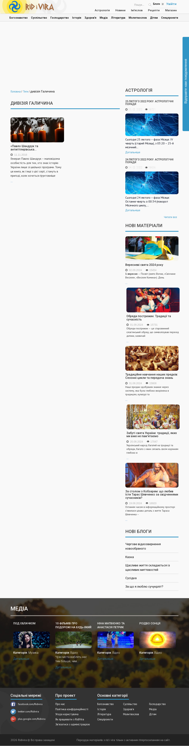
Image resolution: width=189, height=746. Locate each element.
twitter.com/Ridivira (25, 711)
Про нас (60, 704)
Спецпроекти (169, 17)
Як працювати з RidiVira (69, 719)
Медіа (104, 17)
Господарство (59, 17)
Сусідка (131, 578)
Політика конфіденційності (71, 709)
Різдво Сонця (149, 623)
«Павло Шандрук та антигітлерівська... (24, 147)
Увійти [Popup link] (171, 4)
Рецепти (154, 10)
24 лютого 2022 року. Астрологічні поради (149, 161)
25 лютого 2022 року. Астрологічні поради (149, 103)
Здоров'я (90, 17)
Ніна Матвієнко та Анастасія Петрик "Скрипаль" (111, 625)
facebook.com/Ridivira (26, 704)
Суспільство (39, 17)
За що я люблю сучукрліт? (144, 586)
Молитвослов (138, 17)
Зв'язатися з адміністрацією (72, 724)
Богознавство (18, 17)
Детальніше (132, 152)
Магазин (171, 10)
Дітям (154, 17)
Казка (129, 557)
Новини (120, 10)
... (37, 170)
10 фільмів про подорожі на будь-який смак (73, 625)
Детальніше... (22, 659)
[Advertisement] (94, 56)
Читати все (170, 217)
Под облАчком (24, 623)
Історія (76, 17)
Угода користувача (66, 714)
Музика (33, 652)
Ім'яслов (136, 10)
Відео (74, 652)
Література (118, 17)
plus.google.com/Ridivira (28, 719)
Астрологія (102, 10)
